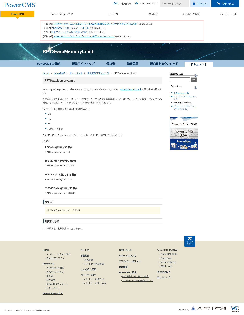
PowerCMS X (163, 272)
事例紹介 (154, 14)
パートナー (224, 14)
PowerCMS (17, 14)
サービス (113, 14)
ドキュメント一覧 (181, 93)
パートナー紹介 (88, 275)
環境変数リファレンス (98, 73)
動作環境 (132, 63)
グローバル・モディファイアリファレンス (185, 107)
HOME (46, 250)
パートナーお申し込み (95, 283)
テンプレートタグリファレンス (185, 97)
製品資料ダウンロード (164, 63)
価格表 (110, 63)
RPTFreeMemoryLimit (130, 89)
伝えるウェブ (163, 277)
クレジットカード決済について (137, 280)
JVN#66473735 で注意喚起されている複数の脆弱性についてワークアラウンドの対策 (95, 23)
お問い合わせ (124, 3)
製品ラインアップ (83, 63)
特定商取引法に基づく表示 (135, 276)
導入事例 (88, 259)
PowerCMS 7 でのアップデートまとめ (70, 28)
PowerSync (165, 258)
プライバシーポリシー (130, 261)
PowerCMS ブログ (148, 3)
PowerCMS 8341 (168, 254)
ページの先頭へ (189, 243)
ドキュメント (76, 73)
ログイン (202, 4)
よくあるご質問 (191, 14)
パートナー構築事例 (94, 263)
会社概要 (123, 267)
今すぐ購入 (228, 4)
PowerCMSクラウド (62, 14)
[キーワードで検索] (172, 3)
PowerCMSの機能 (48, 63)
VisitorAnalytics (167, 262)
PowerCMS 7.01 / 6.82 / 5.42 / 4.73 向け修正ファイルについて (84, 36)
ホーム (46, 73)
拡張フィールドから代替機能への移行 (69, 32)
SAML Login (166, 266)
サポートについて (127, 255)
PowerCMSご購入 (128, 272)
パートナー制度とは (94, 279)
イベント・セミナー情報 (58, 254)
